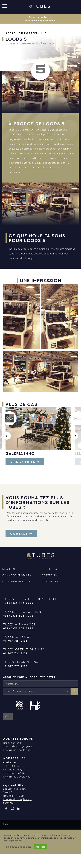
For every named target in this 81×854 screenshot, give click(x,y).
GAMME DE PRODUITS (16, 575)
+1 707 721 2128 (15, 640)
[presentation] (7, 436)
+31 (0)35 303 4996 (18, 628)
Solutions (49, 569)
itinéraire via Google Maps (17, 749)
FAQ (5, 824)
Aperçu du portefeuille (26, 33)
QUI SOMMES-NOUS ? (16, 581)
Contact (19, 533)
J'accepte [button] (40, 847)
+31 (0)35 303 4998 (18, 615)
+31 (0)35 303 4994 (18, 603)
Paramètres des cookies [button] (18, 846)
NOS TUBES (9, 569)
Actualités (50, 581)
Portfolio (49, 575)
